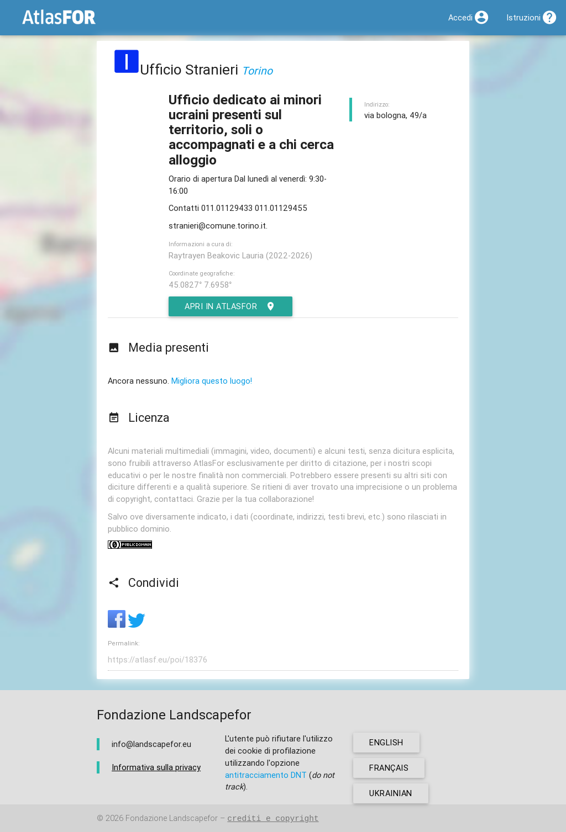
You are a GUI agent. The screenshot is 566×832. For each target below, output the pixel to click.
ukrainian (390, 793)
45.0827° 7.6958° (200, 284)
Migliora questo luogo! (211, 380)
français (388, 767)
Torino (257, 70)
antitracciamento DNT (266, 775)
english (386, 742)
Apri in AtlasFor (230, 306)
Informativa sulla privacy (156, 767)
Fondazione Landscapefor (171, 818)
